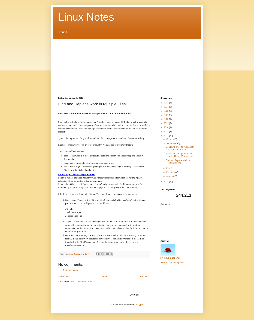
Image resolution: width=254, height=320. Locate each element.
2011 (166, 181)
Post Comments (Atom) (82, 281)
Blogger (139, 304)
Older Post (144, 276)
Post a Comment (70, 270)
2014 (166, 127)
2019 (166, 123)
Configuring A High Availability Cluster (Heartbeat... (180, 148)
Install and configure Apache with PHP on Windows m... (179, 154)
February (170, 172)
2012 (166, 135)
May (168, 168)
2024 (166, 102)
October (170, 139)
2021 (166, 115)
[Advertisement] (127, 65)
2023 (166, 107)
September (171, 143)
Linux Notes (86, 17)
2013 (166, 131)
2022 (166, 111)
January (170, 176)
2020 (166, 119)
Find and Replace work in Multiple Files (178, 161)
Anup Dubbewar (172, 258)
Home (104, 276)
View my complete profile (172, 262)
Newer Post (64, 276)
